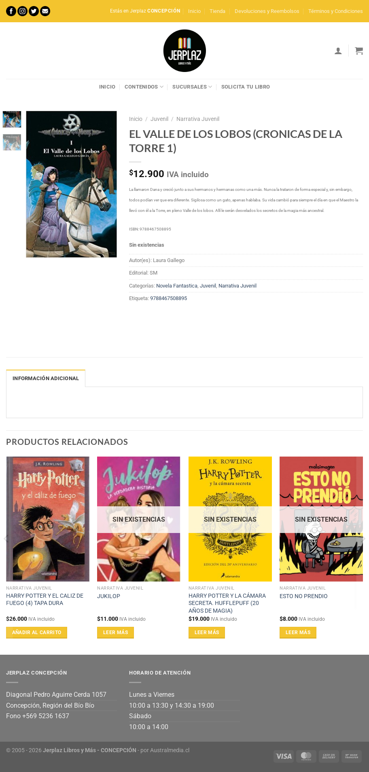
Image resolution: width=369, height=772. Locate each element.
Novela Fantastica (176, 286)
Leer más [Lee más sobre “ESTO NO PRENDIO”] (298, 632)
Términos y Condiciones (335, 11)
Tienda (217, 11)
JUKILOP (108, 596)
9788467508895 (168, 298)
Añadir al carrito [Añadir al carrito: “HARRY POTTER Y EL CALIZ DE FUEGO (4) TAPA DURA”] (37, 632)
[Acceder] (338, 50)
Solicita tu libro (245, 87)
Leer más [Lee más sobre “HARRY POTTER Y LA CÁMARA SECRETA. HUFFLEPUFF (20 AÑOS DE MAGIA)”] (207, 632)
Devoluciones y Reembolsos (267, 11)
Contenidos (144, 87)
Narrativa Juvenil (197, 119)
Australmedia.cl (169, 750)
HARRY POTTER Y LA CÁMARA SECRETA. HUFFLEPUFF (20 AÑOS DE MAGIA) (227, 603)
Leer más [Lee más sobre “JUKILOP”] (115, 632)
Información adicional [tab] (46, 378)
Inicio (194, 11)
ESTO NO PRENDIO (304, 596)
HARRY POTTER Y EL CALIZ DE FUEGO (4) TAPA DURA (44, 599)
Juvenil (159, 119)
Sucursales (192, 87)
